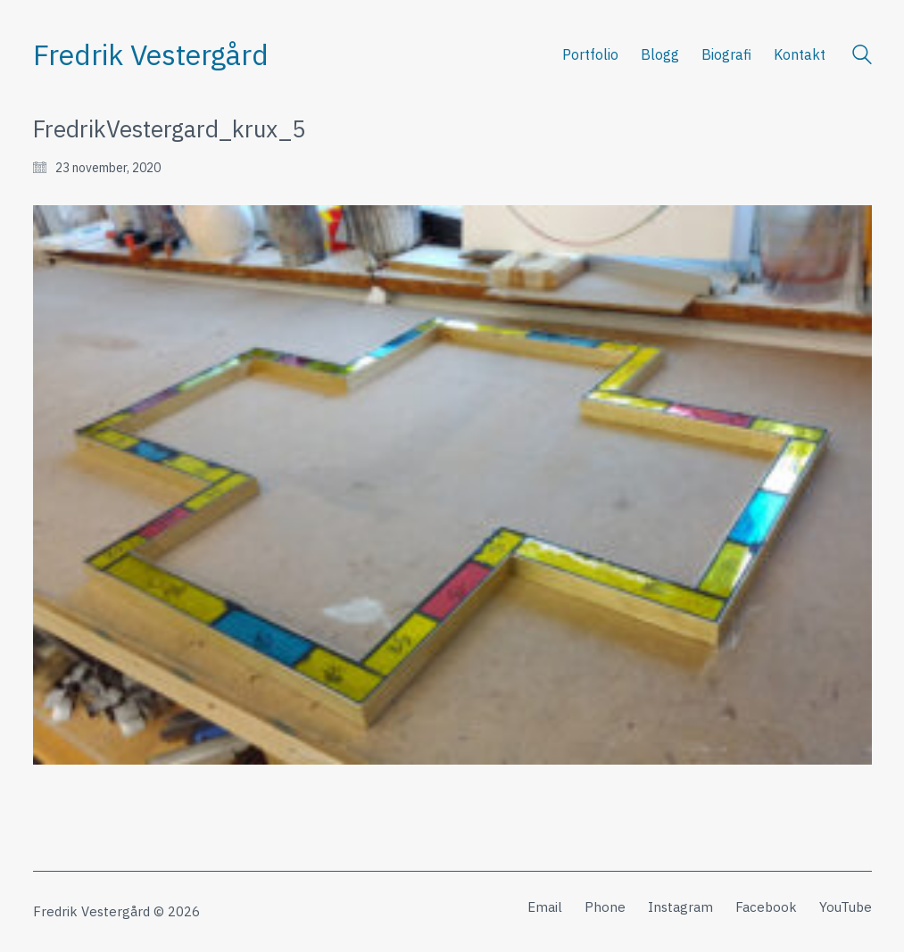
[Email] (544, 907)
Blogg (660, 54)
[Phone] (605, 907)
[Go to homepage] (151, 55)
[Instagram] (680, 907)
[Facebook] (766, 907)
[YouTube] (845, 907)
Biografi (726, 54)
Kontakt (799, 54)
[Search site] (862, 57)
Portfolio (590, 54)
